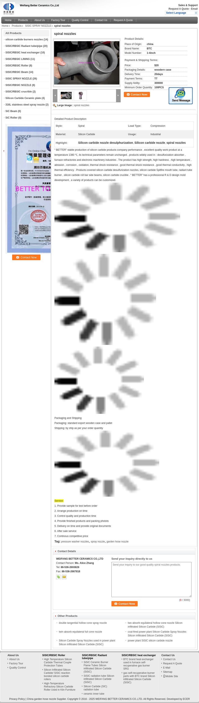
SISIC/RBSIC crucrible (18, 91)
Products (23, 20)
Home (8, 20)
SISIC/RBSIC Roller (16, 65)
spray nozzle (98, 541)
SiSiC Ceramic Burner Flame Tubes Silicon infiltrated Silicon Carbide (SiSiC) (97, 667)
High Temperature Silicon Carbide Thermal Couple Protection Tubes (58, 662)
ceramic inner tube (94, 693)
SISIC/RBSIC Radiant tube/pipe (23, 46)
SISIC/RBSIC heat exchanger (22, 52)
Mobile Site (170, 676)
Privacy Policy (17, 699)
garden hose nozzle (118, 541)
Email (194, 8)
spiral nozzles (81, 105)
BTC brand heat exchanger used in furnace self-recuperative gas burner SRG (138, 664)
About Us (39, 20)
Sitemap (167, 671)
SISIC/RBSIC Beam (16, 72)
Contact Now (139, 94)
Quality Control (80, 20)
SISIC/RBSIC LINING (17, 59)
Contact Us (101, 20)
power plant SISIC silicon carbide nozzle (150, 640)
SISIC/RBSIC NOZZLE (18, 85)
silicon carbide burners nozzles (24, 39)
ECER (186, 699)
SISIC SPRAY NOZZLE (38, 25)
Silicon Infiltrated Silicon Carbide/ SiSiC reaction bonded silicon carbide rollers (57, 674)
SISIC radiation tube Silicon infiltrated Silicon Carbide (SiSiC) (99, 679)
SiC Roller (11, 117)
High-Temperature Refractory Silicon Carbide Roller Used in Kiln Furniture (59, 686)
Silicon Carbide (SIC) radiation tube (95, 688)
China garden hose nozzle (41, 699)
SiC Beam (11, 111)
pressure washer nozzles (75, 541)
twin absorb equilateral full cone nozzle (80, 631)
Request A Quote (179, 8)
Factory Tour (58, 20)
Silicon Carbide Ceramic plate (23, 98)
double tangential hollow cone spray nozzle (83, 622)
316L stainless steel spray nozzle (25, 104)
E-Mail (166, 667)
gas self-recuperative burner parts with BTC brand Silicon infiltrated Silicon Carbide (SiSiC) (139, 677)
